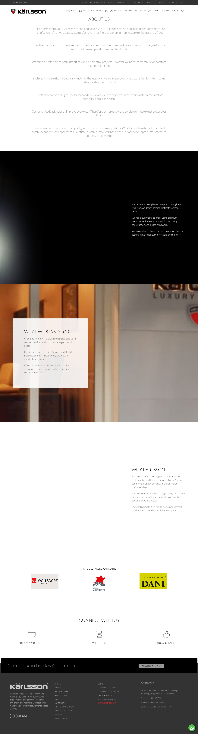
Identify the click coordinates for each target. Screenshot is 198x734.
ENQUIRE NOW (151, 666)
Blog (57, 699)
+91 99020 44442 (158, 702)
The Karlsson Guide (107, 699)
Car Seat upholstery (149, 10)
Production (61, 695)
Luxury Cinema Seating (120, 10)
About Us (59, 688)
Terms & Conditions (64, 707)
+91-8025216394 (154, 698)
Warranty (60, 703)
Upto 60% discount (176, 10)
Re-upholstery (62, 691)
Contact (59, 714)
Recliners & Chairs (92, 10)
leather (94, 128)
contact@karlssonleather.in (160, 707)
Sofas (73, 10)
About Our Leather (64, 711)
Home (58, 684)
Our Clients (61, 718)
